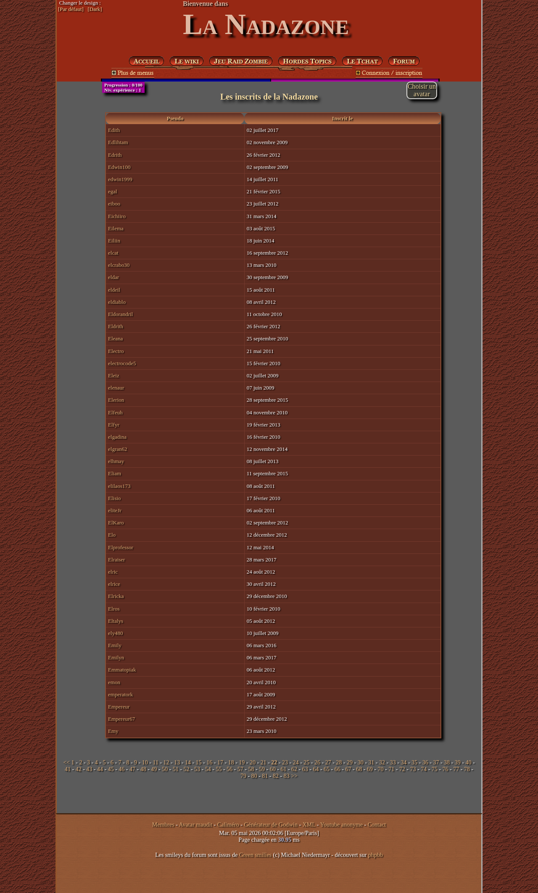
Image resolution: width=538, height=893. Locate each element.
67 (348, 769)
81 (265, 776)
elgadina (117, 437)
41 (68, 769)
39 (458, 762)
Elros (113, 609)
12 (166, 762)
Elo (112, 535)
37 (436, 762)
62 (294, 769)
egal (112, 191)
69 (370, 769)
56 (229, 769)
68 (359, 769)
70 (380, 769)
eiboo (114, 203)
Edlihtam (118, 142)
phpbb (375, 855)
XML (309, 825)
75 (435, 769)
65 (327, 769)
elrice (114, 584)
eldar (113, 277)
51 (176, 769)
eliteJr (114, 510)
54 (208, 769)
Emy (113, 731)
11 (155, 762)
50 (165, 769)
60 (273, 769)
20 (253, 762)
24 (296, 762)
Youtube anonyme (341, 825)
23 (285, 762)
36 (425, 762)
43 (89, 769)
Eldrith (115, 326)
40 (468, 762)
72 (402, 769)
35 (414, 762)
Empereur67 (121, 719)
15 (199, 762)
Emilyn (116, 657)
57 (240, 769)
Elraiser (116, 559)
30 (361, 762)
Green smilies (255, 855)
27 (328, 762)
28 (339, 762)
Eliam (114, 473)
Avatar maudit (195, 825)
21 (263, 762)
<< (66, 762)
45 (111, 769)
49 (154, 769)
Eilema (116, 228)
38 (447, 762)
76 (445, 769)
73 (413, 769)
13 (177, 762)
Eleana (115, 338)
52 (186, 769)
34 (403, 762)
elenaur (116, 388)
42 (79, 769)
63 (305, 769)
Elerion (116, 400)
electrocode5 (122, 363)
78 (467, 769)
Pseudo (175, 118)
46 (121, 769)
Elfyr (113, 424)
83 (287, 776)
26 (317, 762)
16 (209, 762)
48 (143, 769)
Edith (114, 130)
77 (456, 769)
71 (391, 769)
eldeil (114, 290)
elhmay (116, 461)
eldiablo (117, 302)
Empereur (118, 706)
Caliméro (228, 825)
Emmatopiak (122, 669)
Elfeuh (115, 412)
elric (113, 572)
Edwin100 (119, 167)
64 (316, 769)
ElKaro (116, 522)
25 (306, 762)
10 (145, 762)
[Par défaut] (71, 9)
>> (294, 776)
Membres (163, 825)
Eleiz (113, 375)
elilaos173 (119, 486)
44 (100, 769)
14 (188, 762)
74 (424, 769)
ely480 (115, 633)
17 (220, 762)
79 (243, 776)
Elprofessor (120, 547)
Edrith (115, 155)
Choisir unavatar (422, 90)
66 (337, 769)
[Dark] (94, 9)
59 (262, 769)
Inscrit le (342, 118)
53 (197, 769)
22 (274, 762)
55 (219, 769)
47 (132, 769)
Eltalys (115, 621)
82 (276, 776)
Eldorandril (120, 314)
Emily (114, 645)
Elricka (116, 596)
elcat (113, 253)
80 (254, 776)
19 (242, 762)
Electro (116, 351)
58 (251, 769)
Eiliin (114, 240)
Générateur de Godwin (271, 825)
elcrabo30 (118, 265)
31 (371, 762)
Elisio (114, 498)
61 (283, 769)
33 (393, 762)
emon (114, 682)
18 (231, 762)
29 (350, 762)
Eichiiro (117, 216)
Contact (377, 825)
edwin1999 (120, 179)
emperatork (120, 694)
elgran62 (117, 449)
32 (382, 762)
